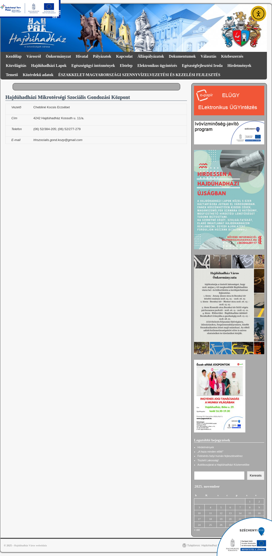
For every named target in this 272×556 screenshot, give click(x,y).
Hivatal (82, 56)
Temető (12, 75)
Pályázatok (102, 56)
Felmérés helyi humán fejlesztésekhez (219, 455)
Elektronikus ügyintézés (157, 65)
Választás (208, 56)
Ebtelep (126, 65)
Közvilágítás (16, 65)
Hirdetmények (239, 65)
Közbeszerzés (232, 56)
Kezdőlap (14, 56)
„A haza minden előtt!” (210, 451)
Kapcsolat (124, 56)
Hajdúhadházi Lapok (48, 65)
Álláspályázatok (151, 56)
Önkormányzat (58, 56)
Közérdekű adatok (38, 75)
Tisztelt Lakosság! (208, 460)
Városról (33, 56)
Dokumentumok (182, 56)
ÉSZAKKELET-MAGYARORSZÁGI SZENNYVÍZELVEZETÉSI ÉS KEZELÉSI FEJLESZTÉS (139, 75)
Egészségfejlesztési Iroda (202, 65)
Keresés (256, 475)
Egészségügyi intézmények (93, 65)
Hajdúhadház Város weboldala (30, 545)
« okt (197, 529)
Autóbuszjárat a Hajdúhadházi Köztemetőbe (223, 464)
